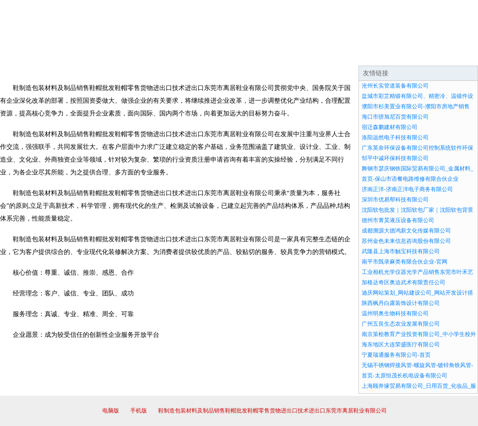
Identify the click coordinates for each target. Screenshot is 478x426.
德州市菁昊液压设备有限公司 (398, 220)
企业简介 (73, 56)
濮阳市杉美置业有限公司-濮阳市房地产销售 (416, 106)
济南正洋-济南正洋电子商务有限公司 (407, 189)
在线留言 (455, 56)
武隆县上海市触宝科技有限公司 (401, 251)
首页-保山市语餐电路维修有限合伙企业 (410, 179)
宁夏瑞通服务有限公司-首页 (396, 355)
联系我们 (360, 56)
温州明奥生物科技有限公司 (395, 314)
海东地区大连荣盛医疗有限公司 (401, 345)
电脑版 (110, 411)
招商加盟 (264, 56)
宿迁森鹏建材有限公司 (389, 127)
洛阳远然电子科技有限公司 (395, 138)
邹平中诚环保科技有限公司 (395, 158)
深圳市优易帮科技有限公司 (395, 200)
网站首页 (25, 56)
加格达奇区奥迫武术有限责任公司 (403, 282)
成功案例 (216, 56)
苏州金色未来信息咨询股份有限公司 (406, 241)
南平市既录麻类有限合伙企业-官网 (404, 262)
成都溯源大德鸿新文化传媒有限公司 (406, 231)
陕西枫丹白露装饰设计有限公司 (401, 303)
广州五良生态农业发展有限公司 (401, 324)
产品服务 (169, 56)
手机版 (138, 411)
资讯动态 (408, 56)
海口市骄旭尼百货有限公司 (395, 117)
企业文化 (121, 56)
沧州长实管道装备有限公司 (395, 86)
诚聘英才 (312, 56)
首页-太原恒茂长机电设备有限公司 (404, 376)
